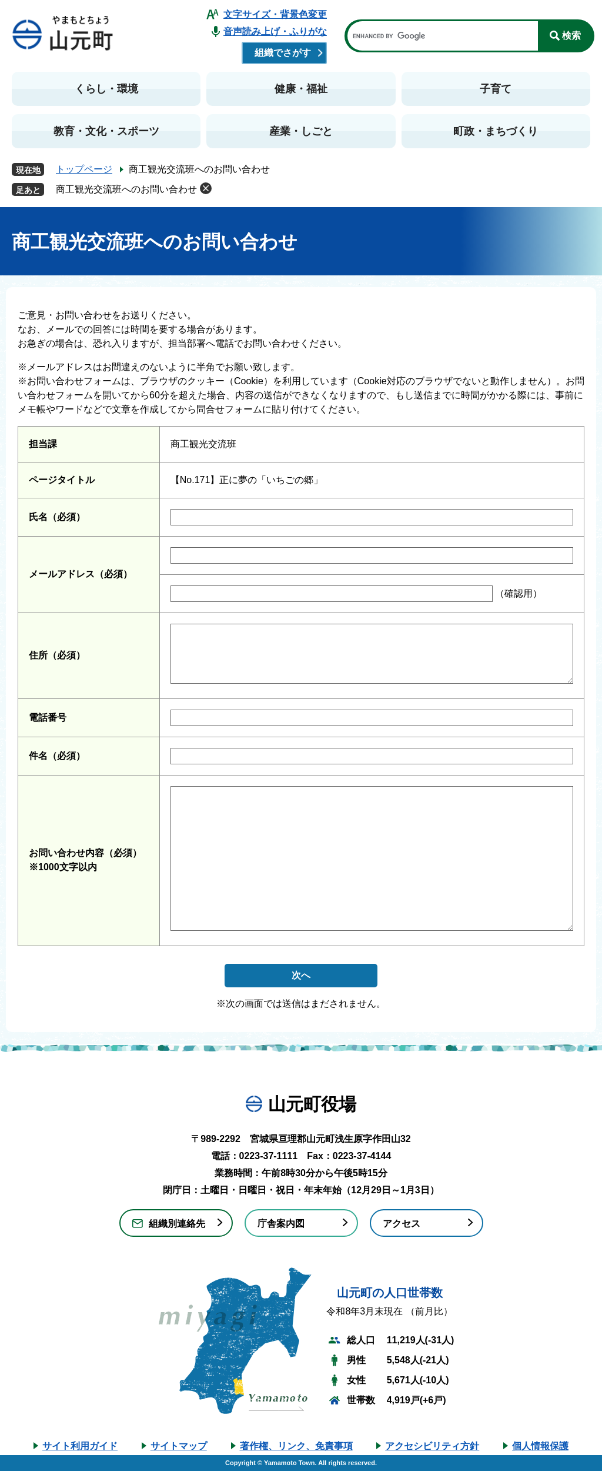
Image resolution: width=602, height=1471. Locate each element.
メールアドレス (80, 574)
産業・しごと (301, 131)
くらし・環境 (106, 89)
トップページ (84, 169)
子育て (495, 89)
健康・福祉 (301, 89)
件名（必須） (57, 756)
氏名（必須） (57, 517)
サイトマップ (178, 1446)
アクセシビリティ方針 (432, 1446)
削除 (206, 188)
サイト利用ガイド (80, 1446)
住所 (57, 655)
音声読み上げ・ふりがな (275, 31)
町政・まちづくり (495, 131)
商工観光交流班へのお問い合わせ (126, 189)
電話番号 (47, 718)
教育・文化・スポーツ (106, 131)
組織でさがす (283, 53)
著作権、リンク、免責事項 (296, 1446)
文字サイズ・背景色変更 (275, 14)
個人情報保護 (540, 1446)
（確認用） (517, 593)
